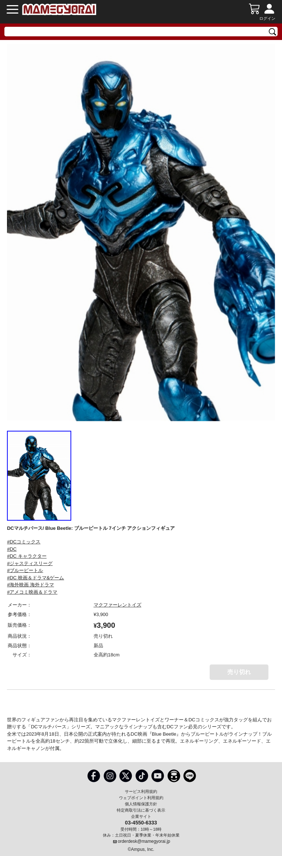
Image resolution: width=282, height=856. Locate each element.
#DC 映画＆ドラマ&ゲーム (35, 577)
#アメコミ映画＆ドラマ (32, 592)
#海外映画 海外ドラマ (30, 584)
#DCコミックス (23, 541)
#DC (12, 549)
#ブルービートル (25, 570)
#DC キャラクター (27, 556)
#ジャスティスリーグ (30, 563)
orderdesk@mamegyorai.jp (144, 841)
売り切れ (239, 672)
